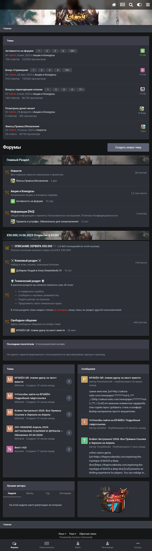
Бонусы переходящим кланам (24, 86)
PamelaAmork (104, 377)
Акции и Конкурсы (44, 54)
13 (68, 68)
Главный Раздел (18, 156)
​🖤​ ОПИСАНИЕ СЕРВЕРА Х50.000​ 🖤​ (33, 242)
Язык (62, 530)
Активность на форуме (19, 50)
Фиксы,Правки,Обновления (22, 122)
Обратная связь (87, 530)
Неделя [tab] (12, 490)
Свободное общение (24, 316)
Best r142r (21, 443)
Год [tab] (48, 490)
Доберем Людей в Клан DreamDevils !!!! (39, 267)
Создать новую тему (128, 143)
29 (73, 50)
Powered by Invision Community (76, 534)
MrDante (19, 382)
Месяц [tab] (29, 490)
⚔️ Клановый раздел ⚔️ (26, 256)
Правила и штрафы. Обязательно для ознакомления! (47, 218)
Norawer (19, 447)
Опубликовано (127, 424)
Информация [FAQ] (22, 207)
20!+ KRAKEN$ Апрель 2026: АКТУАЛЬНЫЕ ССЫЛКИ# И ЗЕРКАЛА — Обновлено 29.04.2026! (39, 427)
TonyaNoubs (104, 443)
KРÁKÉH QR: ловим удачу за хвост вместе (40, 326)
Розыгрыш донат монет (20, 104)
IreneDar (101, 424)
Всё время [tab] (65, 490)
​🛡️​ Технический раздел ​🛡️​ (28, 277)
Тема (72, 530)
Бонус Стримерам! (17, 68)
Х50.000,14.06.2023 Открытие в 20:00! (33, 232)
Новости (41, 126)
